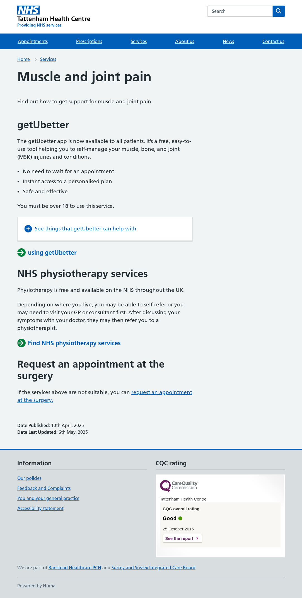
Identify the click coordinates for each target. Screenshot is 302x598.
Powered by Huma (36, 586)
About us (184, 41)
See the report (179, 538)
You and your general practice (48, 498)
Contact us (273, 41)
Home (23, 59)
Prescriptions (89, 41)
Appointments (33, 41)
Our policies (29, 478)
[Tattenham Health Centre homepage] (54, 17)
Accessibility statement (40, 508)
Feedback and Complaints (44, 488)
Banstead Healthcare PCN (75, 567)
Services (139, 41)
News (228, 41)
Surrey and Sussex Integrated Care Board (153, 567)
